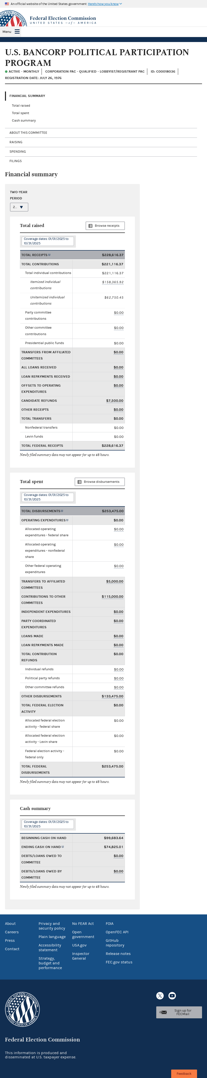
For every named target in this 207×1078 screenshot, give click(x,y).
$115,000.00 (112, 596)
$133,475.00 (112, 696)
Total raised (21, 106)
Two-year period (18, 195)
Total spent (20, 113)
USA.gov (79, 945)
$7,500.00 (114, 401)
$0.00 (119, 313)
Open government (83, 934)
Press (10, 940)
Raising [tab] (15, 142)
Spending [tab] (17, 152)
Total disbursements (40, 511)
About (10, 923)
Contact (12, 949)
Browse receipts (107, 226)
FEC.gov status (119, 962)
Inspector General (80, 956)
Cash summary (24, 121)
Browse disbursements (101, 482)
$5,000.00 (114, 581)
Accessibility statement (50, 947)
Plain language (52, 937)
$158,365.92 (113, 282)
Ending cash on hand (41, 847)
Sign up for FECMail (182, 1012)
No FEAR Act (83, 923)
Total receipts (34, 255)
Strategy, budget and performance (50, 963)
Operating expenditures (43, 520)
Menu (6, 32)
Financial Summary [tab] (27, 96)
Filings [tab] (15, 161)
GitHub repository (115, 942)
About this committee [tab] (28, 133)
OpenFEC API (117, 932)
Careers (12, 932)
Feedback (184, 1074)
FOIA (109, 923)
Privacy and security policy (52, 926)
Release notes (118, 953)
